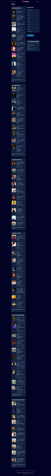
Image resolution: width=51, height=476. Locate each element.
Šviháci (18, 10)
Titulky (29, 22)
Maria (18, 208)
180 (17, 87)
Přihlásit (13, 1)
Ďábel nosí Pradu (20, 242)
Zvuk (29, 24)
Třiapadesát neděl (20, 125)
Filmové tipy (30, 43)
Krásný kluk (19, 451)
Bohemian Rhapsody (20, 53)
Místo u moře (19, 216)
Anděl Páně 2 (19, 62)
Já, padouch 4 (19, 324)
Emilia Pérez (19, 196)
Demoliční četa (19, 445)
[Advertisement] (5, 15)
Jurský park (19, 340)
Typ (28, 12)
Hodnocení (30, 31)
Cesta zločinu (19, 402)
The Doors (19, 47)
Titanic (18, 281)
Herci (23, 470)
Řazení (29, 29)
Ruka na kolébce (20, 273)
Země (29, 17)
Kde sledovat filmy (31, 48)
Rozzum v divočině (20, 131)
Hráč (17, 295)
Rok (28, 19)
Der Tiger (18, 458)
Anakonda (18, 161)
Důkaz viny (19, 439)
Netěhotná (19, 222)
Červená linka (19, 112)
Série (26, 470)
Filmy (29, 46)
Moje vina (18, 415)
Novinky (29, 470)
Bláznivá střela (19, 386)
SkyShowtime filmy (15, 395)
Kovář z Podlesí (19, 27)
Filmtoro (31, 472)
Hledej (38, 1)
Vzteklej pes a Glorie (20, 348)
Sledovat (29, 10)
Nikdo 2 (18, 380)
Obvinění (18, 433)
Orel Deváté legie (20, 333)
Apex (18, 93)
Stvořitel (18, 169)
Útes (17, 428)
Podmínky (24, 474)
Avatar (18, 267)
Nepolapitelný (19, 201)
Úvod (17, 470)
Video (29, 26)
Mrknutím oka (19, 251)
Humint (18, 107)
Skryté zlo (18, 42)
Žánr (29, 14)
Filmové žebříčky (31, 45)
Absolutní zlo (19, 355)
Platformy (33, 470)
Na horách (19, 22)
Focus (18, 182)
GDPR (27, 474)
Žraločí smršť (19, 99)
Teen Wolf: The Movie (21, 408)
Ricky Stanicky (19, 189)
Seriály (29, 49)
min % (33, 31)
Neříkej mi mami (20, 175)
